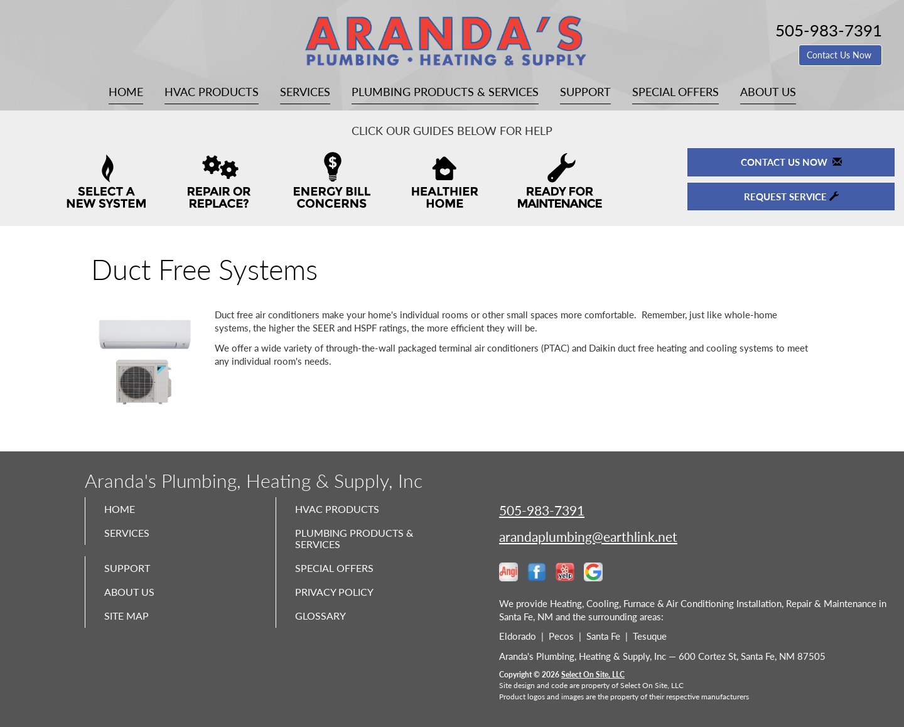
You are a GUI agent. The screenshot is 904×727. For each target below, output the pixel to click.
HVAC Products (211, 92)
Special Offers (675, 92)
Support (585, 92)
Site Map (129, 630)
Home (126, 92)
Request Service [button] (791, 196)
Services (305, 92)
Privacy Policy (338, 603)
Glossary (323, 630)
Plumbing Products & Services (445, 92)
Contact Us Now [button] (840, 55)
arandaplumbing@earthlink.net (588, 536)
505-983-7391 (541, 510)
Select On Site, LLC (593, 674)
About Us (768, 92)
